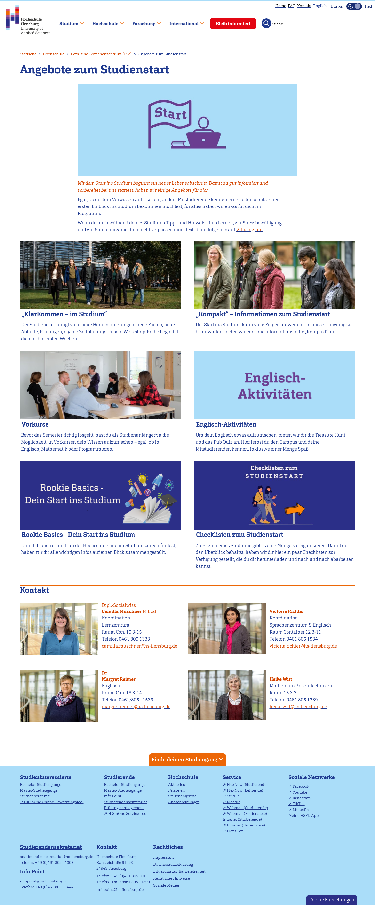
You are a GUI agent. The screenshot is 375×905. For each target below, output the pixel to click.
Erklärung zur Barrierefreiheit (179, 871)
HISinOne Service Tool (128, 813)
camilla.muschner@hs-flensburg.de (139, 646)
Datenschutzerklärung (173, 864)
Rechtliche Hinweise (171, 878)
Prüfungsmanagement (124, 807)
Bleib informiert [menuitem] (233, 24)
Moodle (233, 801)
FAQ (291, 5)
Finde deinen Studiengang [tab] (188, 759)
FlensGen (235, 831)
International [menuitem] (183, 21)
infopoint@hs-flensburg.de (43, 881)
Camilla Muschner (143, 608)
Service (232, 777)
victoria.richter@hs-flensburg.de (303, 646)
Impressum (163, 857)
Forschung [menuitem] (143, 21)
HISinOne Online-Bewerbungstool (54, 801)
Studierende (119, 777)
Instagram (302, 798)
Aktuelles (176, 784)
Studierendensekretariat (125, 801)
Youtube (300, 792)
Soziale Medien (166, 885)
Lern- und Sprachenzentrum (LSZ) (101, 53)
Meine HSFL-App (303, 815)
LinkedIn (301, 809)
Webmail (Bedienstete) (247, 813)
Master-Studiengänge (38, 790)
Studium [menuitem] (68, 21)
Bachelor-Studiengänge (40, 784)
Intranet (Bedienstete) (246, 825)
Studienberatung (34, 796)
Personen (176, 790)
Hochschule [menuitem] (105, 21)
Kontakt (304, 5)
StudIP (233, 796)
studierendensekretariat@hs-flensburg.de (56, 856)
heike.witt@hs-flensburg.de (298, 707)
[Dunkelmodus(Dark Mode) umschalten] (354, 6)
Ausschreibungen (183, 801)
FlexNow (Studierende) (247, 784)
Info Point (112, 796)
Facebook (301, 786)
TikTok (299, 803)
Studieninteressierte (46, 777)
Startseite (28, 53)
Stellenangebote (182, 796)
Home (280, 5)
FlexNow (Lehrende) (245, 790)
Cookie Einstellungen (331, 900)
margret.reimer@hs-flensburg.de (136, 707)
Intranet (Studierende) (242, 819)
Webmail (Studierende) (247, 807)
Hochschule (53, 53)
